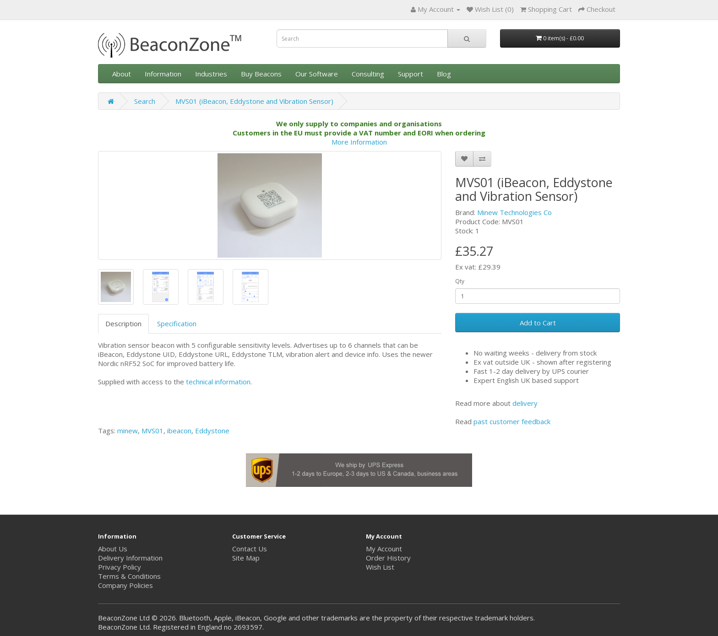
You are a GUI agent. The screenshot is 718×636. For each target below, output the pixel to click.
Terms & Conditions (129, 576)
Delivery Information (130, 557)
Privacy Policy (119, 566)
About (121, 73)
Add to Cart (538, 322)
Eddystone (212, 430)
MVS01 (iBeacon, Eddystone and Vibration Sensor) (254, 101)
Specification (176, 323)
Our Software (316, 73)
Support (410, 73)
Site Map (246, 557)
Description (123, 323)
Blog (444, 73)
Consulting (368, 73)
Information (163, 73)
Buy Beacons (261, 73)
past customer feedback (511, 421)
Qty (459, 281)
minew (127, 430)
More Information (359, 141)
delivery (525, 403)
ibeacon (179, 430)
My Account (384, 548)
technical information (218, 381)
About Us (112, 548)
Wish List (380, 566)
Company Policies (125, 585)
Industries (211, 73)
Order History (388, 557)
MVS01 (152, 430)
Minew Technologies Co (514, 212)
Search (144, 101)
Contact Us (249, 548)
